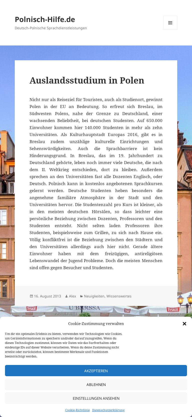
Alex (72, 296)
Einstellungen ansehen (96, 398)
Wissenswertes (119, 296)
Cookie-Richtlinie (77, 410)
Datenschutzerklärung (108, 410)
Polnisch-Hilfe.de (45, 19)
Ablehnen (96, 384)
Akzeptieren (96, 370)
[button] (184, 323)
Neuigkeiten (94, 296)
